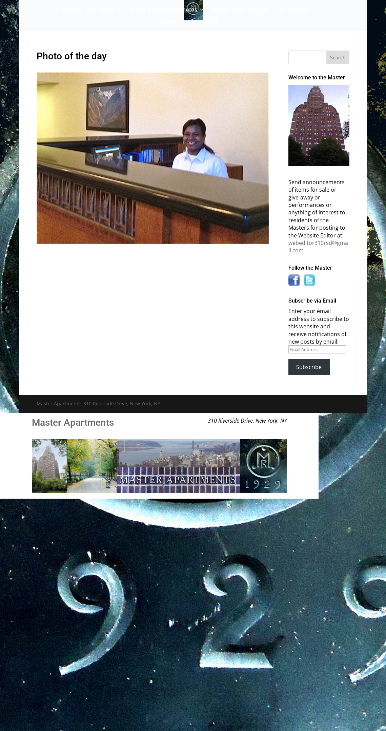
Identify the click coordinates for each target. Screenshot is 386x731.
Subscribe (309, 367)
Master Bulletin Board (241, 10)
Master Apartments (73, 422)
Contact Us (204, 22)
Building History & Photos (164, 10)
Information (293, 10)
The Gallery (100, 10)
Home (69, 10)
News (167, 22)
